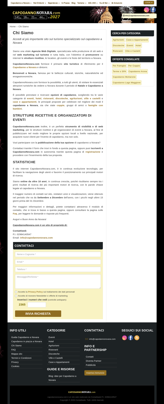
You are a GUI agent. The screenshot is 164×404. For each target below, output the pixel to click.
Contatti (90, 357)
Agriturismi (118, 40)
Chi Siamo (16, 345)
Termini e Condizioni (21, 358)
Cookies (15, 366)
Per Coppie (134, 66)
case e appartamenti (25, 101)
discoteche (61, 98)
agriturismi (76, 98)
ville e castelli (92, 98)
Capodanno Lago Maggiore (127, 82)
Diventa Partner (93, 361)
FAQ (13, 349)
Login (148, 2)
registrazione (92, 151)
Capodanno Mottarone (124, 77)
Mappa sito (16, 354)
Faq (15, 213)
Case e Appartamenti (137, 40)
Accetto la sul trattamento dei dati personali (45, 292)
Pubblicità (91, 365)
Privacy (15, 362)
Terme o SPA (119, 71)
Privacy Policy (35, 292)
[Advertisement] (132, 107)
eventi (30, 98)
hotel (38, 98)
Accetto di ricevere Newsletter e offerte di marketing (41, 296)
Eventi (130, 45)
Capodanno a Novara (25, 67)
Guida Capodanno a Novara (25, 337)
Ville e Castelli (132, 51)
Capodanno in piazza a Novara (26, 341)
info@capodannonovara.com (136, 16)
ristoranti (48, 98)
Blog (73, 3)
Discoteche (118, 45)
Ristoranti (118, 51)
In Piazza (65, 3)
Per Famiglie (119, 66)
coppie (60, 105)
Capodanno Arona (138, 71)
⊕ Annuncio (116, 3)
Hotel (138, 45)
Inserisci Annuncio (95, 373)
